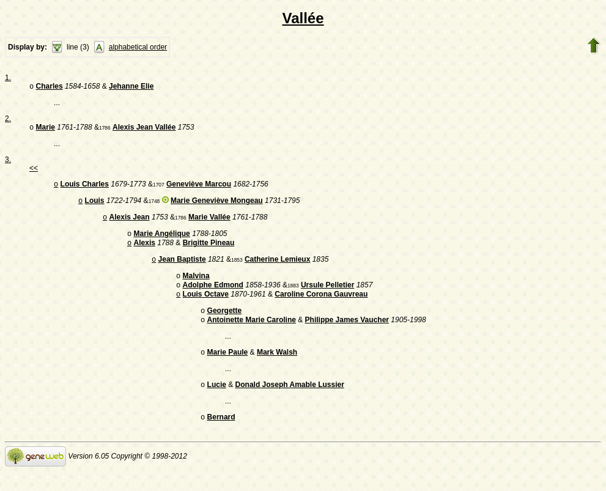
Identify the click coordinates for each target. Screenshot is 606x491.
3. (8, 162)
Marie (45, 129)
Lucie (216, 403)
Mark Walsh (277, 369)
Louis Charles (85, 187)
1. (8, 77)
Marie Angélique (162, 241)
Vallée (302, 18)
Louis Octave (206, 307)
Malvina (196, 286)
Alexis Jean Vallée (144, 129)
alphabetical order (138, 47)
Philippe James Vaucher (347, 335)
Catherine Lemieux (277, 269)
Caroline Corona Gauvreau (321, 307)
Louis (95, 205)
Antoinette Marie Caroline (251, 335)
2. (8, 120)
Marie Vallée (209, 223)
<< (33, 170)
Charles (49, 87)
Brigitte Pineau (209, 251)
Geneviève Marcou (198, 187)
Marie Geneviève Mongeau (217, 205)
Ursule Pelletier (327, 297)
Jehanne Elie (131, 87)
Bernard (221, 436)
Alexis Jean (129, 223)
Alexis (144, 251)
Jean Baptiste (182, 269)
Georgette (224, 325)
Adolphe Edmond (213, 297)
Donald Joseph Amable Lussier (289, 403)
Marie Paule (227, 369)
